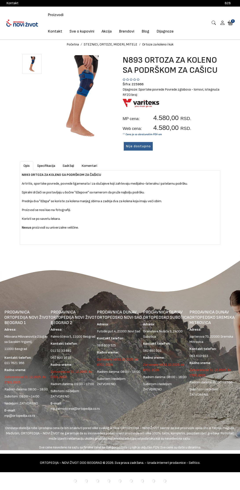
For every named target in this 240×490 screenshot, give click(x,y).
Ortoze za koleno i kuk (157, 44)
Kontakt (12, 3)
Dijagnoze (165, 31)
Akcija (107, 31)
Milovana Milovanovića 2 (21, 337)
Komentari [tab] (89, 166)
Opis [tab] (27, 166)
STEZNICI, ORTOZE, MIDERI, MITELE (110, 44)
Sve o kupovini (81, 31)
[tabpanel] (120, 205)
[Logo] (22, 23)
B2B (228, 3)
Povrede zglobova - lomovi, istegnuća (192, 89)
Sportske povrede (151, 89)
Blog (145, 31)
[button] (220, 23)
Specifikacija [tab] (46, 166)
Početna (73, 44)
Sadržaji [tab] (68, 166)
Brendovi (126, 31)
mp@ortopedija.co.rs (19, 416)
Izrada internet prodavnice (166, 463)
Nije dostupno (138, 146)
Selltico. (194, 463)
